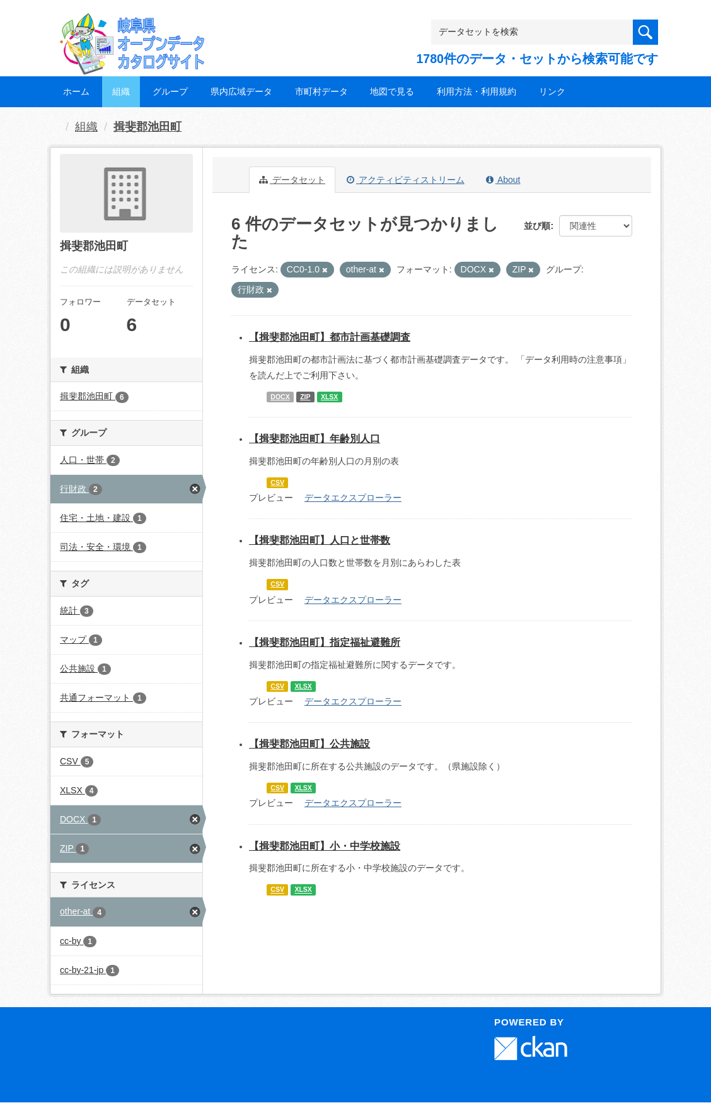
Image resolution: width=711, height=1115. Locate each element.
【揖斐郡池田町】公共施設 (309, 743)
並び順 (537, 226)
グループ (170, 91)
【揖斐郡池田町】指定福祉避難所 (324, 642)
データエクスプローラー (353, 498)
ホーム (76, 91)
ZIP (305, 396)
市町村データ (321, 91)
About (503, 180)
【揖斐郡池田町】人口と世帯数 (319, 540)
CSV (277, 482)
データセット (292, 180)
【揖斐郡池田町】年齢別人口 (314, 438)
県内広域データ (241, 91)
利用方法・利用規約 (476, 91)
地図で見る (392, 91)
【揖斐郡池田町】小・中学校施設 (324, 846)
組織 (121, 91)
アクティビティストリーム (406, 180)
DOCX (279, 396)
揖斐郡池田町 (147, 126)
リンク (552, 91)
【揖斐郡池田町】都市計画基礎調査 (329, 337)
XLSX (329, 396)
